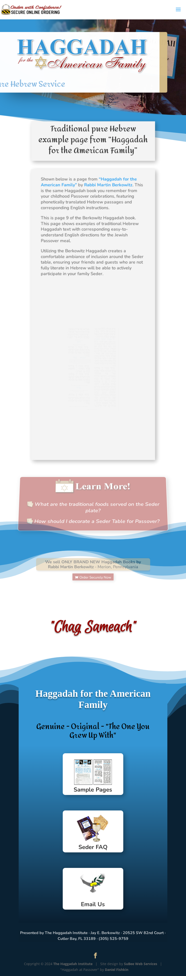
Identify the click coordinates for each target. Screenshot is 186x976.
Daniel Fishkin (116, 969)
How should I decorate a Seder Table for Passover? (97, 518)
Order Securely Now (95, 574)
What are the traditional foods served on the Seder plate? (97, 506)
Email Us (93, 904)
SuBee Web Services (140, 963)
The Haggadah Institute (73, 963)
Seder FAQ (93, 847)
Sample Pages (93, 789)
